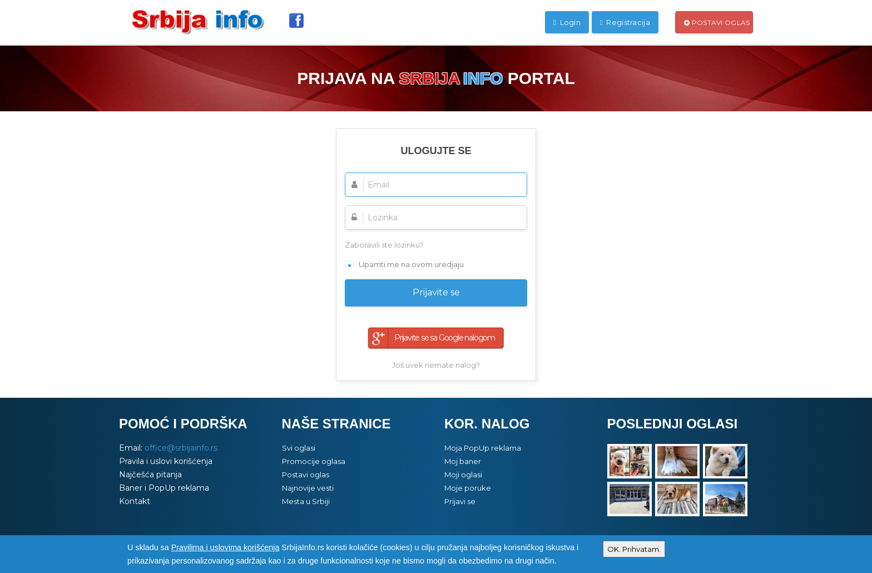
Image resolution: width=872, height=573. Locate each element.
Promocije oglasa (313, 461)
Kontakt (134, 501)
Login (567, 22)
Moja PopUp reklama (482, 447)
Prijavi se (459, 501)
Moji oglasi (463, 474)
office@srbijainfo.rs (181, 448)
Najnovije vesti (308, 487)
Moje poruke (467, 487)
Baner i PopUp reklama (164, 488)
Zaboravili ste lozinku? (384, 244)
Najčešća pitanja (150, 475)
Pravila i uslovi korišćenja (165, 461)
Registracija (625, 22)
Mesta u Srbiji (306, 501)
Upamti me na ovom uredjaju (411, 264)
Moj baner (462, 461)
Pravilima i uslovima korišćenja (225, 547)
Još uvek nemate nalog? (436, 364)
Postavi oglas (717, 22)
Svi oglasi (298, 447)
